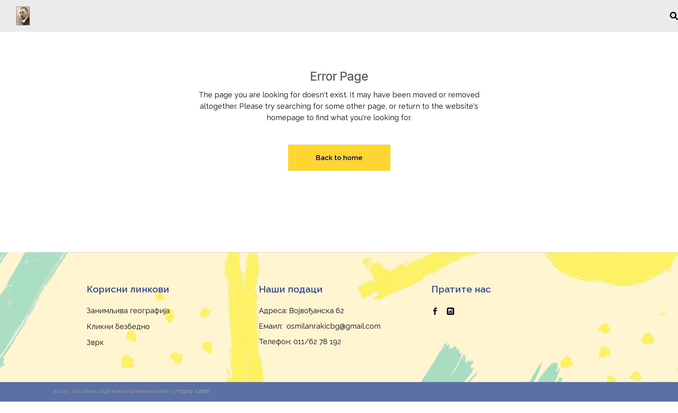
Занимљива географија (128, 310)
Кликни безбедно (118, 326)
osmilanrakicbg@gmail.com (334, 326)
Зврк (95, 342)
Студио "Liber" (192, 391)
